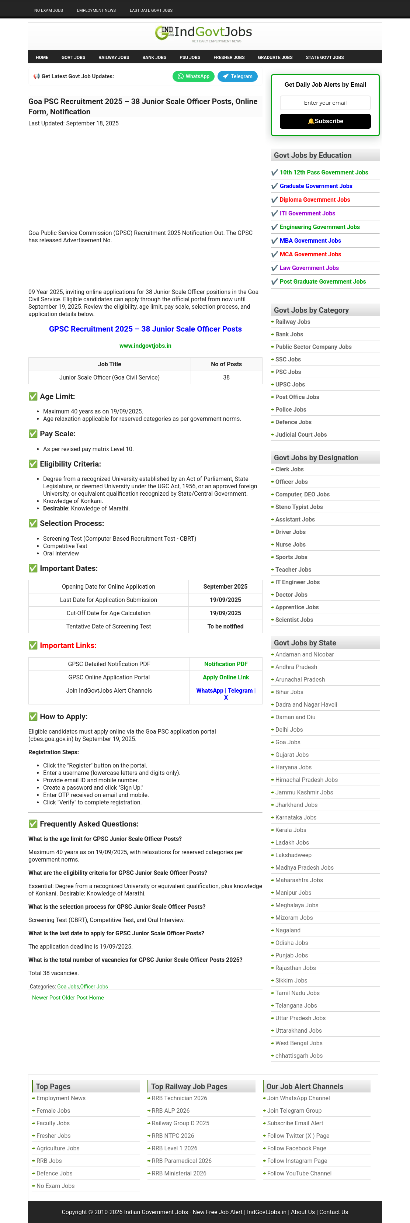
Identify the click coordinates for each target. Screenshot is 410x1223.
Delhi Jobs (289, 729)
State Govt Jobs (325, 57)
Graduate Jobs (275, 57)
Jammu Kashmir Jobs (304, 792)
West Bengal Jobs (299, 1043)
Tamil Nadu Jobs (297, 993)
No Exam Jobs (48, 10)
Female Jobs (53, 1110)
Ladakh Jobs (292, 842)
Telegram (238, 76)
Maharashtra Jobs (299, 880)
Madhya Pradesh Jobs (304, 867)
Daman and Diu (295, 717)
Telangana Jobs (296, 1005)
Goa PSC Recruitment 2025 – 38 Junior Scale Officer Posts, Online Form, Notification (142, 106)
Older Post (75, 997)
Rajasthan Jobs (295, 967)
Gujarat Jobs (292, 754)
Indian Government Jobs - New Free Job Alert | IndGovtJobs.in (205, 1212)
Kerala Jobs (290, 830)
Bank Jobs (154, 57)
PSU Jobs (190, 57)
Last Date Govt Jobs (151, 10)
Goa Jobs (68, 987)
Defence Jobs (55, 1173)
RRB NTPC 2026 (173, 1135)
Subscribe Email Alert (295, 1123)
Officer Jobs (94, 987)
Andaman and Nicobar (304, 654)
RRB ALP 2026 (171, 1110)
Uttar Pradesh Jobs (300, 1018)
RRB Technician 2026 (179, 1098)
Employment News (96, 10)
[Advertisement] (145, 177)
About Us (303, 1212)
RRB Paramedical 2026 (182, 1160)
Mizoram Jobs (294, 917)
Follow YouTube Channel (299, 1173)
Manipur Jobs (293, 892)
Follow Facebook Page (296, 1148)
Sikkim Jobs (291, 980)
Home (42, 57)
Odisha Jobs (291, 942)
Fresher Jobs (228, 57)
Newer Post (46, 997)
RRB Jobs (49, 1160)
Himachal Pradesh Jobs (306, 779)
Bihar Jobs (289, 692)
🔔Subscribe (325, 121)
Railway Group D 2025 (180, 1123)
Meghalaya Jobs (297, 905)
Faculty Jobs (53, 1123)
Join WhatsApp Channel (298, 1098)
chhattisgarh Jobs (299, 1055)
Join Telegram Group (294, 1110)
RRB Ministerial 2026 (179, 1173)
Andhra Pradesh (296, 667)
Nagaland (287, 930)
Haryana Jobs (293, 767)
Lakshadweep (293, 855)
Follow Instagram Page (297, 1160)
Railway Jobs (113, 57)
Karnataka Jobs (296, 817)
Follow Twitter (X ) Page (298, 1135)
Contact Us (333, 1212)
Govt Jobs (73, 57)
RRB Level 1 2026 (175, 1148)
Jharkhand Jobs (296, 804)
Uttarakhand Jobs (298, 1030)
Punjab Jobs (291, 955)
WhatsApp (193, 76)
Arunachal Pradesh (300, 679)
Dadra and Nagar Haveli (306, 704)
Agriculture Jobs (58, 1148)
